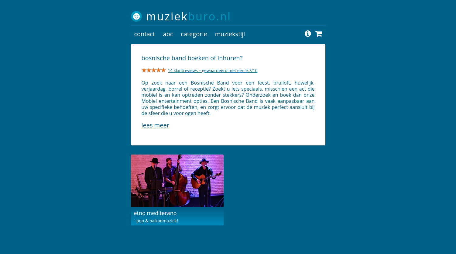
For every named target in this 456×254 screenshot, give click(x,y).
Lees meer (155, 125)
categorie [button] (194, 34)
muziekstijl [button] (230, 34)
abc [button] (168, 34)
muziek (188, 16)
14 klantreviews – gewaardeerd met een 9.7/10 (213, 70)
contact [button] (144, 34)
